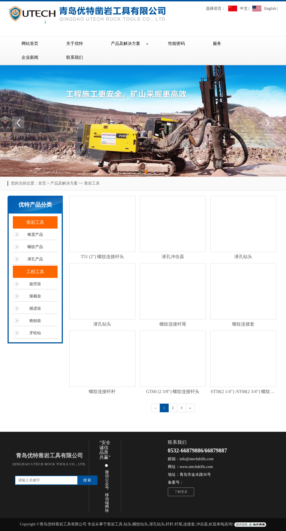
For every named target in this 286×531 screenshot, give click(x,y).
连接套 (189, 524)
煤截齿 (35, 296)
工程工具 (35, 271)
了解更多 (181, 492)
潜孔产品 (35, 259)
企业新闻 (30, 57)
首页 (42, 183)
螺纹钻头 (140, 524)
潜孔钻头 (157, 524)
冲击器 (202, 524)
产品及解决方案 (125, 43)
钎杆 (169, 524)
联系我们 (74, 57)
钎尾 (178, 524)
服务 (217, 43)
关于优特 (74, 43)
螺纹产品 (35, 247)
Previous (18, 122)
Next (268, 122)
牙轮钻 (35, 333)
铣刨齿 (35, 321)
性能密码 (176, 43)
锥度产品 (35, 234)
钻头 (128, 524)
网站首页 (30, 43)
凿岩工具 (92, 183)
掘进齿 (35, 308)
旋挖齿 (35, 284)
